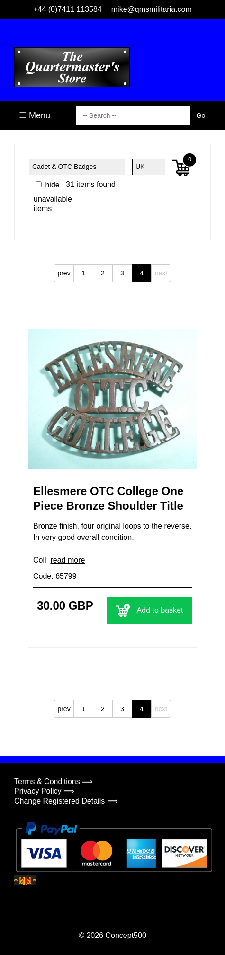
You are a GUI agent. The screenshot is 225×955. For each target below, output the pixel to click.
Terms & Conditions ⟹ (53, 782)
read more (67, 560)
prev (63, 273)
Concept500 (125, 935)
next (161, 273)
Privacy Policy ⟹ (44, 791)
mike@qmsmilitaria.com (151, 9)
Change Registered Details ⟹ (66, 801)
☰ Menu (34, 115)
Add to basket (149, 610)
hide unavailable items (53, 197)
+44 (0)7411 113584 (67, 9)
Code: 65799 (55, 576)
